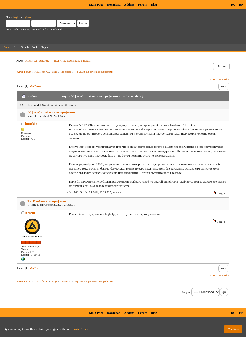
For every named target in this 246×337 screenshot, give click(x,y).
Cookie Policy (79, 329)
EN (241, 4)
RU (233, 4)
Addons (129, 4)
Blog (154, 4)
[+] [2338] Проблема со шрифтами (51, 112)
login (16, 17)
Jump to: (186, 292)
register (27, 17)
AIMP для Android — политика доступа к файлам (57, 60)
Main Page (96, 4)
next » (225, 79)
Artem (30, 213)
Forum (142, 4)
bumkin (31, 124)
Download (114, 4)
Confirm (233, 329)
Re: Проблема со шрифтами (47, 201)
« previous (215, 79)
